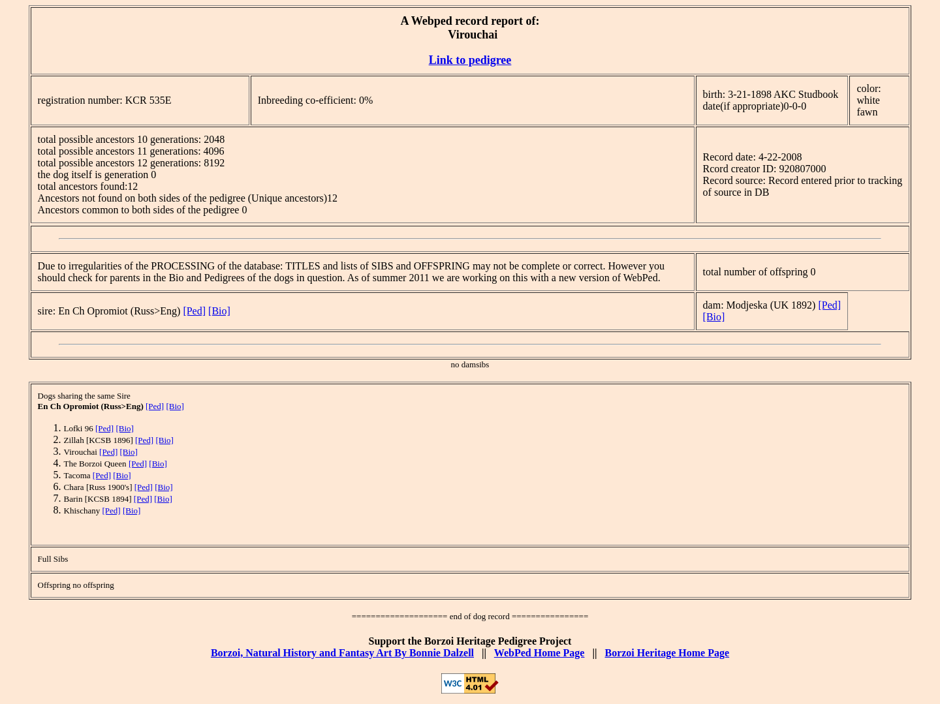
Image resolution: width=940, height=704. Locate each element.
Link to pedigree (470, 60)
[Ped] (194, 310)
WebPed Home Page (539, 652)
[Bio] (219, 310)
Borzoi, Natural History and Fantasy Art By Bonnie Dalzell (342, 652)
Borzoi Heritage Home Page (666, 652)
